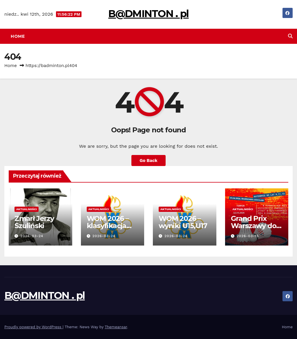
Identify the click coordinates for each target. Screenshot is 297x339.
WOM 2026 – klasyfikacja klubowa (108, 225)
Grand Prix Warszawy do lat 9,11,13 (253, 225)
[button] (290, 36)
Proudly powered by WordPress (33, 327)
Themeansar (116, 327)
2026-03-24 (31, 236)
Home (18, 36)
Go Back (148, 160)
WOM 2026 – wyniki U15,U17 (183, 222)
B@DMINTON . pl (148, 14)
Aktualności (26, 209)
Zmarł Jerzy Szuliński (34, 222)
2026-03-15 (247, 236)
